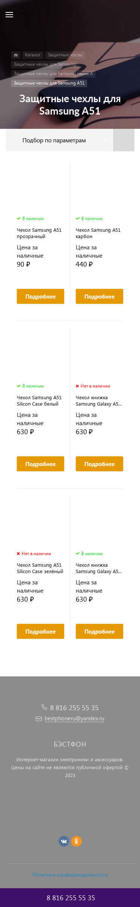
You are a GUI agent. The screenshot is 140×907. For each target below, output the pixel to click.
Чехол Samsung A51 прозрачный (39, 232)
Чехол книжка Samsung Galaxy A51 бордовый (98, 400)
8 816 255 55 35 (74, 707)
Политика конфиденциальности (70, 874)
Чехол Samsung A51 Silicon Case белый (39, 400)
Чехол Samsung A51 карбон (98, 232)
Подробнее (40, 296)
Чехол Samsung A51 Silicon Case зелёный (40, 567)
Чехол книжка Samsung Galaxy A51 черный (98, 567)
